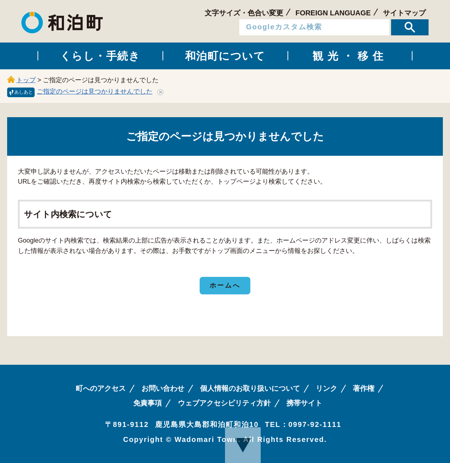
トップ (26, 80)
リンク (326, 388)
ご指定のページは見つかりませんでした (94, 91)
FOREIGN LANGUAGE (333, 13)
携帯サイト (304, 403)
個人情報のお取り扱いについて (250, 388)
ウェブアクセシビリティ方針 (224, 403)
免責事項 (147, 403)
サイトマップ (404, 13)
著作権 (363, 388)
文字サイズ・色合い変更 (244, 13)
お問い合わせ (162, 388)
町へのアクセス (101, 388)
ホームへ (225, 285)
